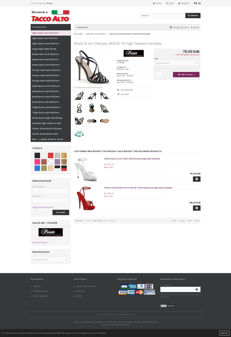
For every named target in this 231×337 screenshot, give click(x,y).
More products (39, 242)
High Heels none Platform (45, 32)
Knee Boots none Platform (46, 96)
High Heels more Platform (45, 43)
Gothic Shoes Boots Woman (47, 128)
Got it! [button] (224, 333)
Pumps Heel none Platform (46, 70)
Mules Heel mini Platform (45, 59)
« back (182, 220)
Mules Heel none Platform (45, 54)
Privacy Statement (39, 296)
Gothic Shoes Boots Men (45, 133)
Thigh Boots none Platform (46, 107)
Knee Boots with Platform (45, 102)
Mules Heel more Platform (46, 64)
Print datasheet (127, 90)
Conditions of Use (39, 291)
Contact (78, 296)
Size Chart (125, 94)
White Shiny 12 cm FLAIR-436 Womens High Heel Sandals (132, 158)
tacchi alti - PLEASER (125, 82)
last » (197, 220)
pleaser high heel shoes (85, 286)
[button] (177, 63)
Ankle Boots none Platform (46, 86)
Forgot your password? (42, 207)
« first (174, 220)
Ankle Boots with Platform (45, 91)
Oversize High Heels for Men (46, 123)
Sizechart (36, 286)
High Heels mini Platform (45, 38)
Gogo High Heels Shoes (44, 48)
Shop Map (79, 291)
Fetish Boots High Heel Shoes (47, 117)
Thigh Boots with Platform (45, 112)
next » (189, 220)
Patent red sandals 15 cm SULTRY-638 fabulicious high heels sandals (138, 187)
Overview (79, 220)
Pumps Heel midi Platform (46, 80)
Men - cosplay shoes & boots (47, 139)
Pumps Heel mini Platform (46, 75)
